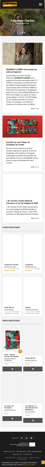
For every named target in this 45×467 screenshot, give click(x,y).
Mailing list (17, 454)
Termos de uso (9, 451)
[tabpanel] (22, 18)
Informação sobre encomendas (29, 451)
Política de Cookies (29, 465)
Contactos (27, 454)
